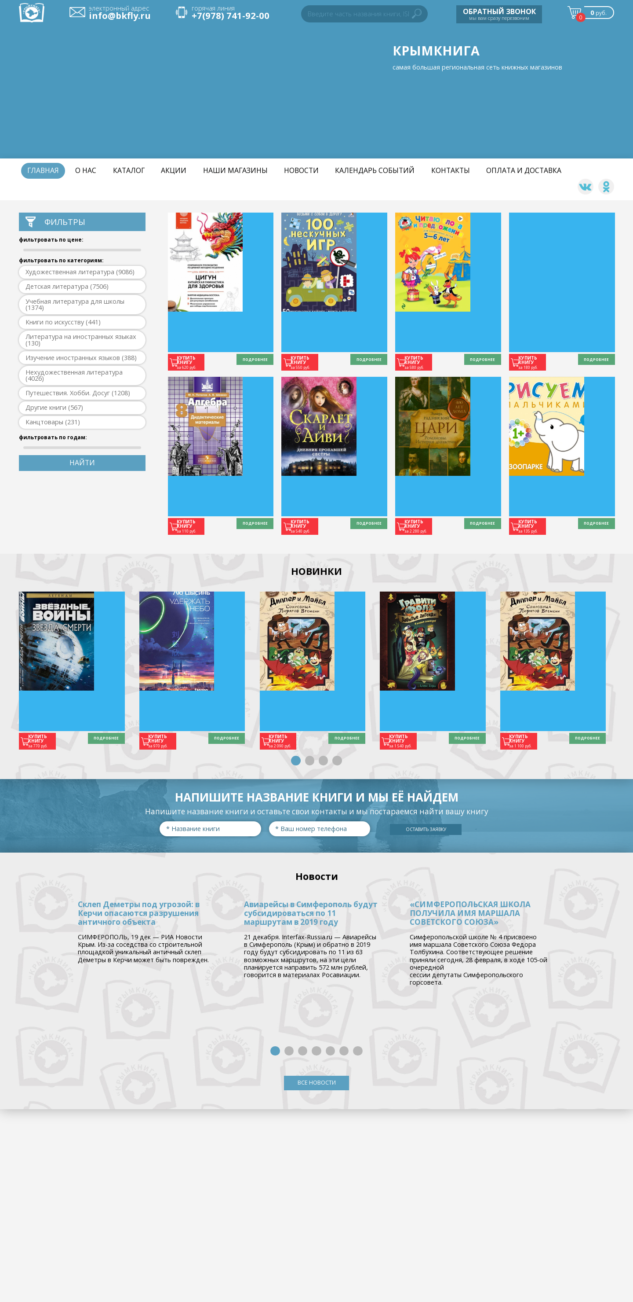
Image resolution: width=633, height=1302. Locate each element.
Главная (43, 170)
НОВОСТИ (301, 170)
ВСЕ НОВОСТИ (316, 1083)
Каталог (129, 170)
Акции (173, 170)
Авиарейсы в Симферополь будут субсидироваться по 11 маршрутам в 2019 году (311, 910)
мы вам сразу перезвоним (499, 14)
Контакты (450, 170)
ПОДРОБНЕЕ (247, 361)
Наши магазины (235, 170)
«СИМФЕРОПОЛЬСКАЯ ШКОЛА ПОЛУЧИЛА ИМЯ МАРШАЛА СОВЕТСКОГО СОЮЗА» (471, 910)
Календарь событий (375, 170)
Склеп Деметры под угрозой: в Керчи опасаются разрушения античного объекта (139, 910)
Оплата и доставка (523, 170)
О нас (85, 170)
